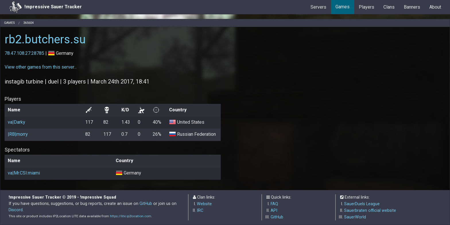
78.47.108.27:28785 (24, 53)
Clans (389, 7)
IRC (200, 210)
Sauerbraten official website (370, 210)
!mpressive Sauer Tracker (45, 7)
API (274, 210)
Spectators (17, 150)
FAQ (274, 203)
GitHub (145, 203)
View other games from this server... (41, 67)
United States (190, 122)
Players (366, 7)
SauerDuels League (362, 203)
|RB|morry (18, 134)
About (435, 7)
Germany (132, 173)
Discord (16, 209)
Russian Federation (196, 134)
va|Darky (16, 122)
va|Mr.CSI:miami (24, 173)
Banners (412, 7)
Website (204, 203)
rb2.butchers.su (45, 39)
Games (342, 6)
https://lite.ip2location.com (130, 216)
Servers (318, 7)
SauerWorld (355, 217)
